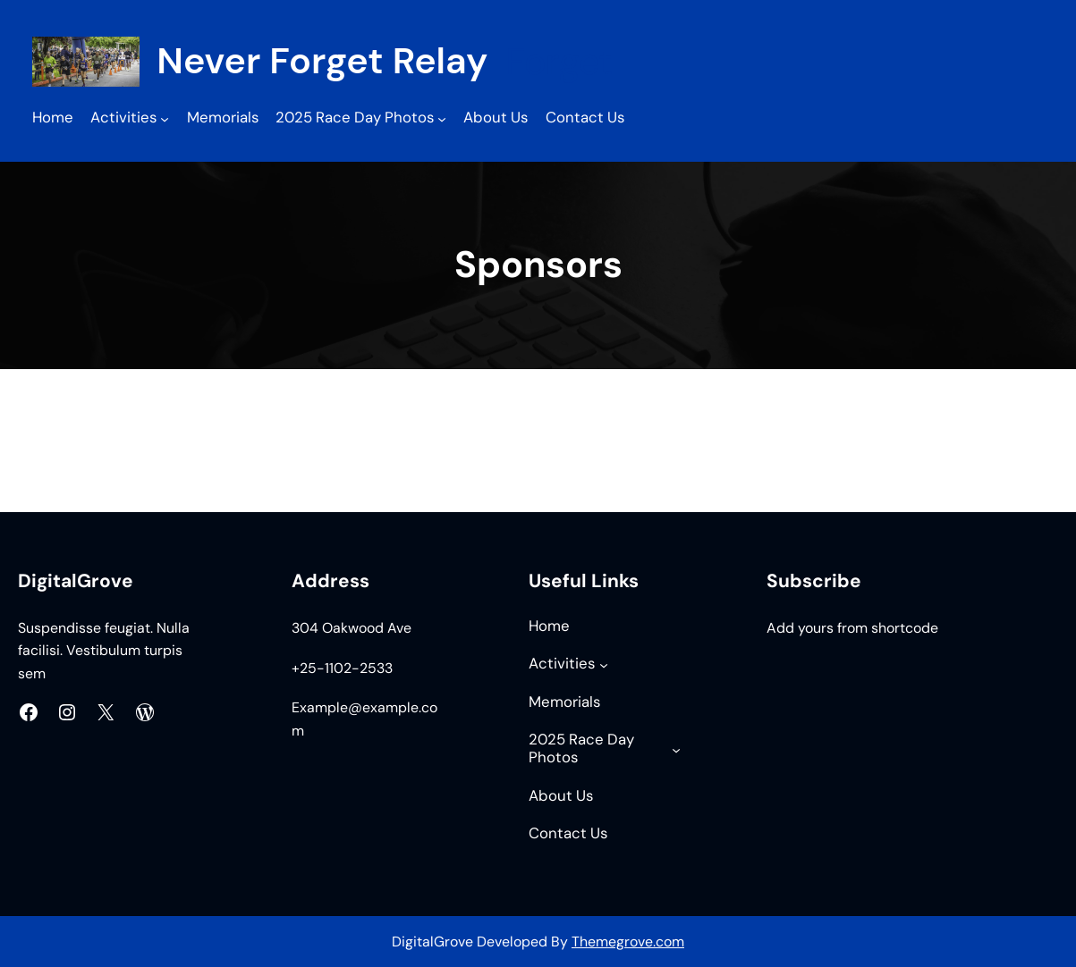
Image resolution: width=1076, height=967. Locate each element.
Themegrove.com (628, 941)
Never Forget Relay (322, 61)
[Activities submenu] (164, 118)
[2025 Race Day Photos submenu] (441, 118)
